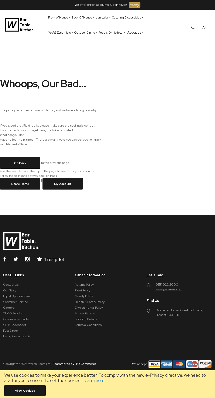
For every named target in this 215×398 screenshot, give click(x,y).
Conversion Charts (15, 319)
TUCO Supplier (13, 313)
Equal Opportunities (16, 296)
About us (134, 32)
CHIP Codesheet (14, 325)
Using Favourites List (17, 336)
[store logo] (20, 24)
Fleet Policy (82, 290)
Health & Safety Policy (90, 302)
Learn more (93, 380)
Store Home (20, 184)
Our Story (9, 290)
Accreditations (85, 313)
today (134, 5)
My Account (62, 184)
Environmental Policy (89, 308)
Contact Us (10, 285)
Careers (8, 308)
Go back (20, 163)
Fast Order (10, 330)
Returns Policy (84, 285)
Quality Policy (84, 296)
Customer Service (15, 302)
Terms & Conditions (88, 325)
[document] (107, 384)
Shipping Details (86, 319)
